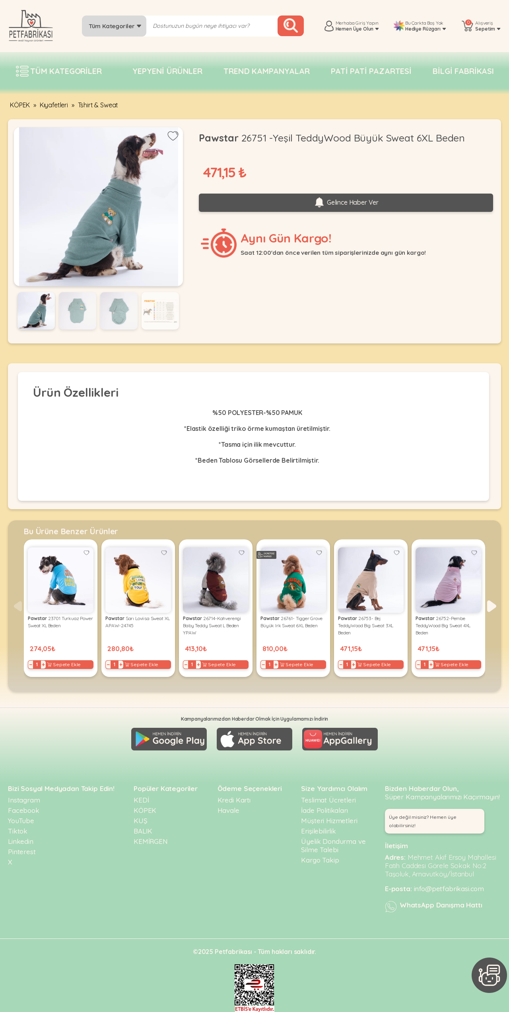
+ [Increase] (43, 664)
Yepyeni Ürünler (167, 71)
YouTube (21, 820)
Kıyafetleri (54, 105)
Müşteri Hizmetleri (329, 820)
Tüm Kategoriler (115, 26)
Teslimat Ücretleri (328, 800)
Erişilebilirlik (318, 831)
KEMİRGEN (151, 841)
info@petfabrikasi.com (449, 888)
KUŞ (141, 820)
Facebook (23, 810)
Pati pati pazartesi (371, 71)
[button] (491, 606)
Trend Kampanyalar (266, 71)
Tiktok (17, 831)
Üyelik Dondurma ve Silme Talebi (333, 845)
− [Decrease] (31, 664)
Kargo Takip (320, 860)
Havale (228, 810)
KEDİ (141, 800)
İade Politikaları (324, 810)
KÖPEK (20, 105)
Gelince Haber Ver (346, 203)
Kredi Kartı (234, 800)
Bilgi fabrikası (463, 71)
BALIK (143, 831)
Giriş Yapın (367, 23)
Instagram (24, 800)
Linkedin (20, 841)
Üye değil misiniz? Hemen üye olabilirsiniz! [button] (423, 821)
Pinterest (22, 851)
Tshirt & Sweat (98, 105)
